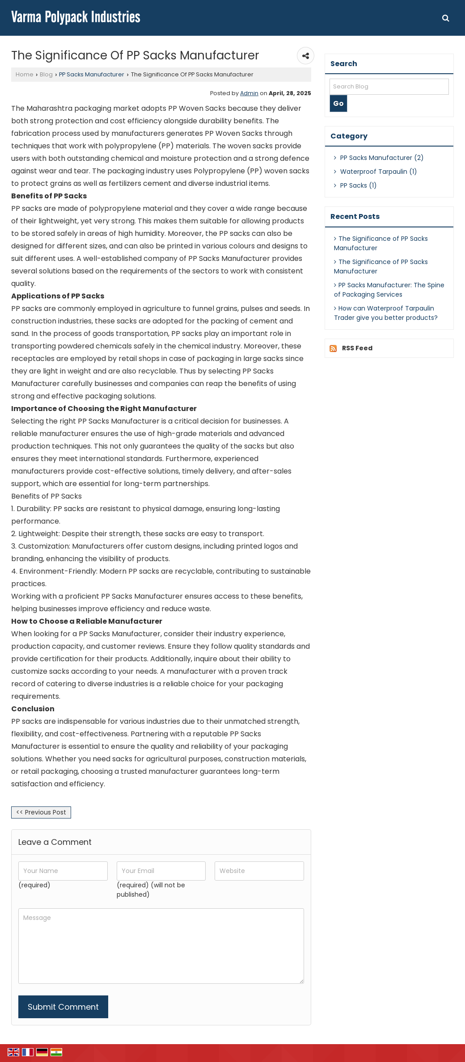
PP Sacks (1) (355, 185)
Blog (46, 74)
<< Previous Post (41, 812)
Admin (249, 93)
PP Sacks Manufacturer (91, 74)
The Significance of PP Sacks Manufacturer (381, 243)
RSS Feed (357, 348)
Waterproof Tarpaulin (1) (375, 171)
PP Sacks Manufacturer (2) (379, 157)
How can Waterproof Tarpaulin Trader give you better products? (386, 313)
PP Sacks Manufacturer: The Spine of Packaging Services (389, 290)
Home (25, 74)
